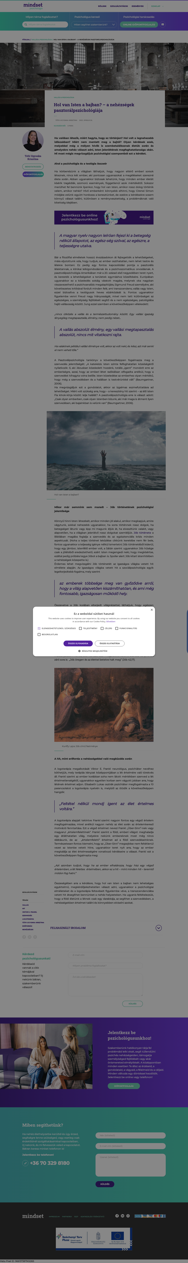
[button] (94, 651)
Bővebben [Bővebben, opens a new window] (110, 621)
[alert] (94, 631)
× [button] (151, 610)
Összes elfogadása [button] (78, 643)
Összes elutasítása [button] (110, 643)
